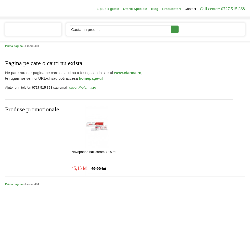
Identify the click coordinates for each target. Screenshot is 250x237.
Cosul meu (228, 29)
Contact (190, 9)
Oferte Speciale (135, 9)
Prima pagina (14, 46)
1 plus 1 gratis (108, 9)
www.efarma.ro (127, 72)
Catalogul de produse (29, 31)
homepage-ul (91, 78)
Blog (154, 9)
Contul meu (196, 29)
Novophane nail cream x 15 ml (93, 152)
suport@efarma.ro (82, 87)
